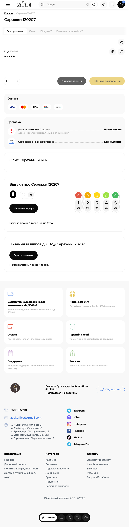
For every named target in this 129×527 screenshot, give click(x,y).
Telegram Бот (78, 444)
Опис (32, 31)
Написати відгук (24, 208)
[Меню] (8, 4)
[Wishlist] (121, 51)
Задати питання (23, 255)
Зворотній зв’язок (98, 477)
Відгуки (46, 31)
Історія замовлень (98, 464)
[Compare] (112, 51)
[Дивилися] (61, 520)
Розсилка (92, 472)
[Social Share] (121, 42)
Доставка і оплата (15, 464)
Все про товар (15, 31)
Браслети (51, 477)
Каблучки (51, 459)
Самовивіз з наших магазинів (36, 141)
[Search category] (42, 4)
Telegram (76, 411)
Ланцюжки (52, 472)
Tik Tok (74, 437)
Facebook (76, 431)
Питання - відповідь (69, 31)
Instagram (76, 424)
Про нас (9, 459)
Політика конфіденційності (21, 468)
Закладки (92, 468)
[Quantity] (12, 81)
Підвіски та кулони (57, 468)
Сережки (51, 464)
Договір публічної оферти (20, 472)
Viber (73, 417)
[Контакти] (103, 4)
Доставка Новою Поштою (34, 129)
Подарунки (52, 481)
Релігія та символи (57, 486)
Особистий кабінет (99, 459)
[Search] (87, 4)
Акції (7, 477)
